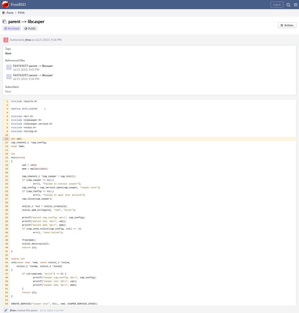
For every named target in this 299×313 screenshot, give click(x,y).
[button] (295, 4)
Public (32, 28)
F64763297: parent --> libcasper (33, 75)
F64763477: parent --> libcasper (33, 66)
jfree (28, 40)
